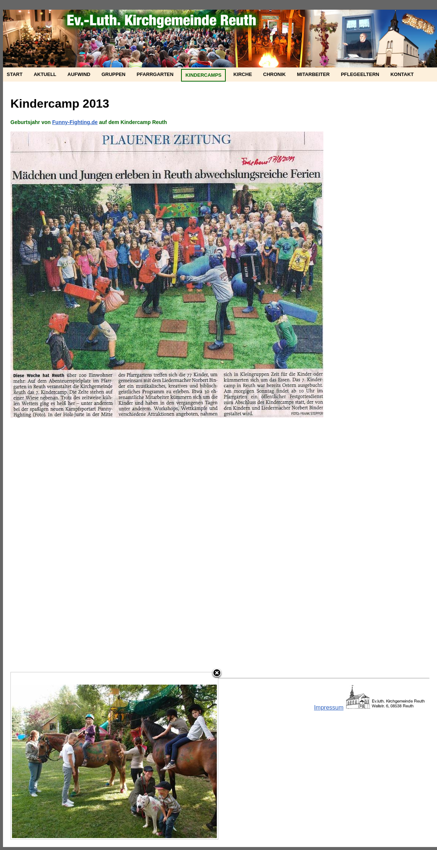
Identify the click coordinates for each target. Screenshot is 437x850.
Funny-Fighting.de (75, 122)
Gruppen (113, 74)
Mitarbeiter (313, 74)
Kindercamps (204, 75)
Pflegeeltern (360, 74)
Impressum (328, 707)
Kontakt (402, 74)
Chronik (274, 74)
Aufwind (78, 74)
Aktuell (45, 74)
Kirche (242, 74)
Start (14, 74)
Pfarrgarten (155, 74)
